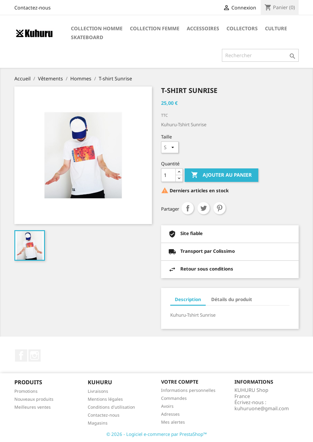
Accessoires (203, 28)
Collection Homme (97, 28)
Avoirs (167, 406)
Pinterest (219, 208)
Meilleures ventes (32, 407)
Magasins (98, 423)
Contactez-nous (32, 7)
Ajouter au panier (221, 175)
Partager (188, 208)
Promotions (26, 391)
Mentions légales (105, 399)
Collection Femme (154, 28)
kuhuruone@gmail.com (261, 408)
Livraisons (98, 391)
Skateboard (87, 37)
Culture (276, 28)
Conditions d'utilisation (111, 407)
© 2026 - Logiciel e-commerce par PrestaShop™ (156, 434)
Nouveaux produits (33, 399)
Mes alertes (173, 422)
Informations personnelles (188, 390)
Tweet (203, 208)
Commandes (174, 398)
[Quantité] (168, 175)
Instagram (34, 355)
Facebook (21, 355)
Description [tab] (188, 299)
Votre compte (179, 381)
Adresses (170, 414)
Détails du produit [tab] (231, 299)
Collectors (242, 28)
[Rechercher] (260, 55)
